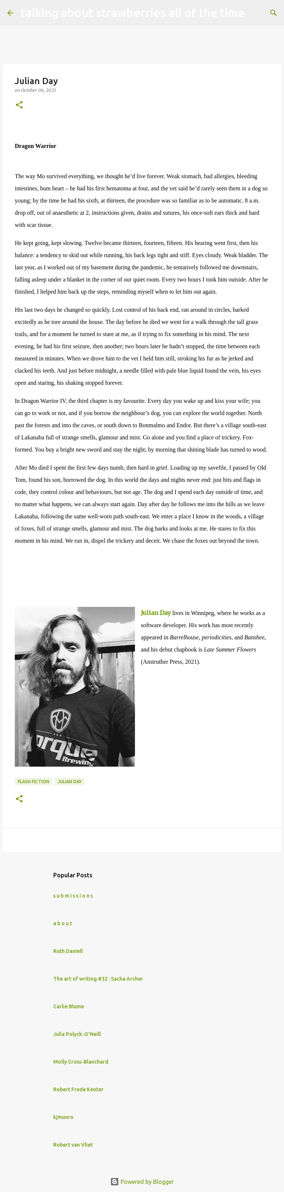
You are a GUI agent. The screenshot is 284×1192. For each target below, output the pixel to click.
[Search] (255, 13)
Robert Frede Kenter (78, 1089)
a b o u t (62, 923)
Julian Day (156, 612)
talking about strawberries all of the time (133, 12)
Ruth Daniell (68, 951)
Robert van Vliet (73, 1145)
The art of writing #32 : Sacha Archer (98, 979)
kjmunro (63, 1117)
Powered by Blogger (142, 1181)
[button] (19, 105)
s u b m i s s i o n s (73, 896)
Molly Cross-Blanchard (80, 1062)
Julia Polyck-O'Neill (77, 1034)
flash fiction (33, 781)
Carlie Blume (68, 1006)
